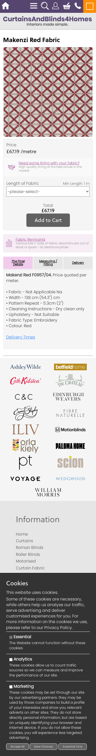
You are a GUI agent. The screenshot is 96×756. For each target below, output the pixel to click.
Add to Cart (48, 220)
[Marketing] (11, 687)
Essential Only (72, 746)
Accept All (17, 746)
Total (48, 205)
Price (11, 145)
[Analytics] (11, 659)
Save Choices (43, 746)
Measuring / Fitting (48, 262)
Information (38, 519)
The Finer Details (18, 262)
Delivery (78, 262)
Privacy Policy (58, 628)
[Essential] (11, 637)
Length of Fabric (22, 183)
